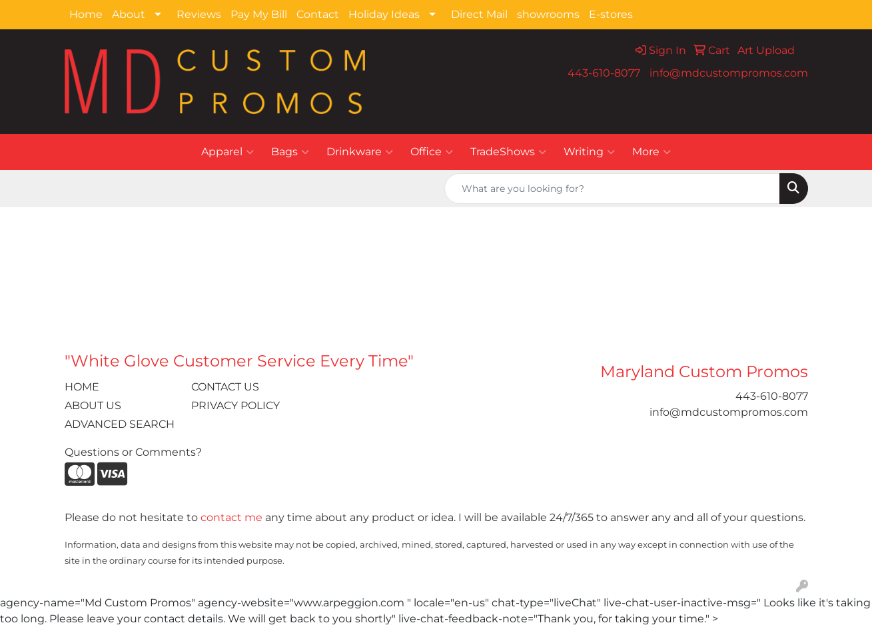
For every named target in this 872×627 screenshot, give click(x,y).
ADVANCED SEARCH (120, 424)
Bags (290, 152)
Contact (317, 14)
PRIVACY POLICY (235, 405)
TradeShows (508, 152)
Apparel (227, 152)
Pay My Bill (258, 14)
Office (431, 152)
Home (86, 14)
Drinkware (359, 152)
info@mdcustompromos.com (729, 73)
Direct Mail (479, 14)
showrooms (548, 14)
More (651, 152)
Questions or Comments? (133, 452)
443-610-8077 (604, 73)
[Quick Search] (612, 188)
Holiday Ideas (384, 14)
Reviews (199, 14)
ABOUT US (93, 405)
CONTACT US (225, 386)
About (128, 14)
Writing (589, 152)
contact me (231, 517)
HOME (82, 386)
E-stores (611, 14)
